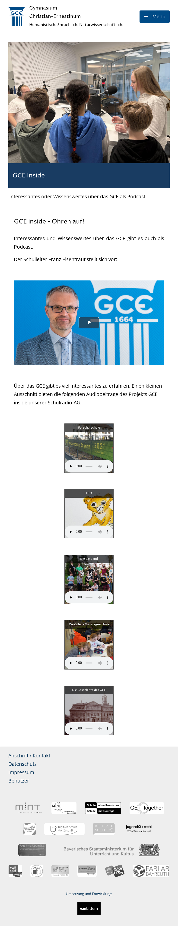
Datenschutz (22, 764)
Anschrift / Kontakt (29, 755)
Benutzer (18, 780)
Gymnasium (76, 17)
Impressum (21, 772)
